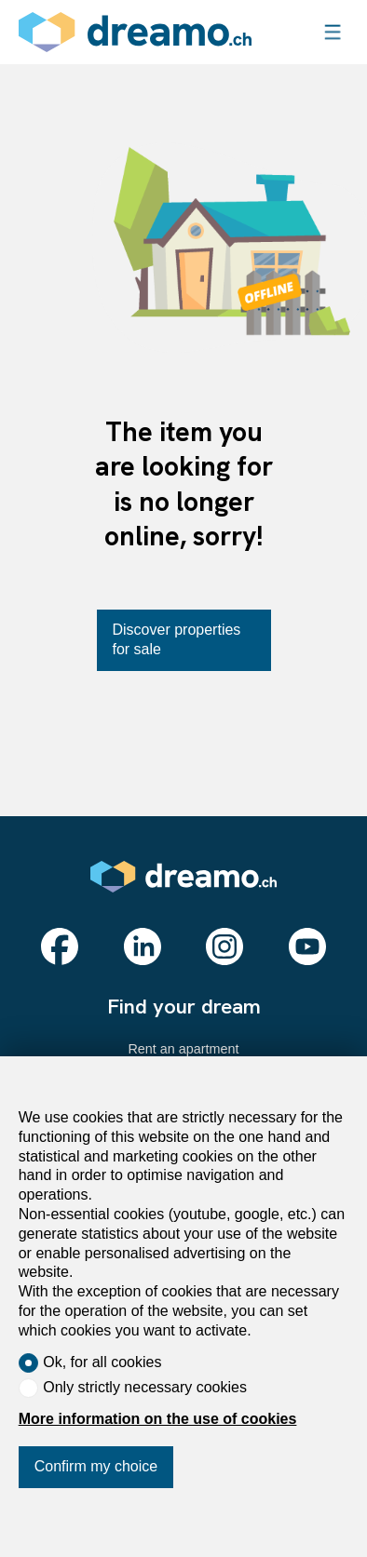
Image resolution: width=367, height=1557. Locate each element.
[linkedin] (142, 946)
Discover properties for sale (177, 639)
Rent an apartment (183, 1048)
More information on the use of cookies (158, 1419)
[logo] (135, 32)
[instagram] (224, 946)
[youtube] (307, 946)
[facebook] (59, 946)
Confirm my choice (95, 1466)
